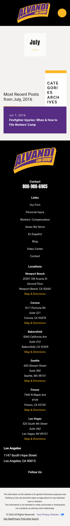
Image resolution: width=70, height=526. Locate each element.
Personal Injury (35, 212)
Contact (35, 256)
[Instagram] (47, 479)
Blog (35, 241)
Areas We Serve (35, 227)
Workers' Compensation (35, 219)
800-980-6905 (35, 186)
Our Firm (35, 205)
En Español (35, 234)
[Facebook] (23, 479)
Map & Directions (35, 294)
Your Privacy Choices (50, 514)
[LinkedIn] (31, 479)
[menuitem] (8, 519)
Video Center (35, 249)
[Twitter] (39, 479)
